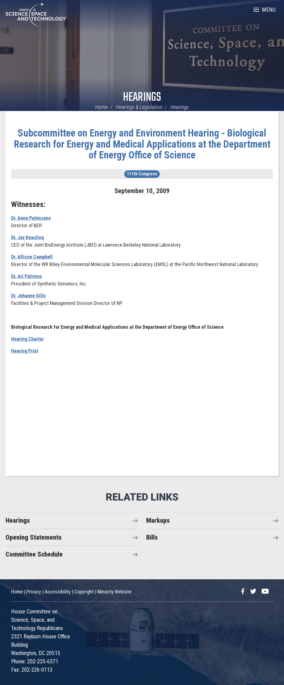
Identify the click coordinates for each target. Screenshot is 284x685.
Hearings (142, 97)
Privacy (33, 592)
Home (101, 107)
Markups (158, 520)
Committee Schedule (34, 554)
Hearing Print (24, 351)
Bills (152, 537)
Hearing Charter (27, 339)
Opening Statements (34, 537)
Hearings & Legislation (139, 107)
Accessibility (58, 592)
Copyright (84, 592)
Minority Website (114, 592)
